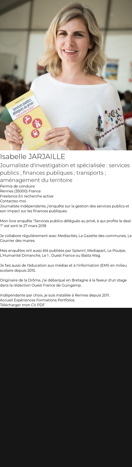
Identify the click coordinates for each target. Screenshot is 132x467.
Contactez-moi (13, 201)
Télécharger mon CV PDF (22, 305)
